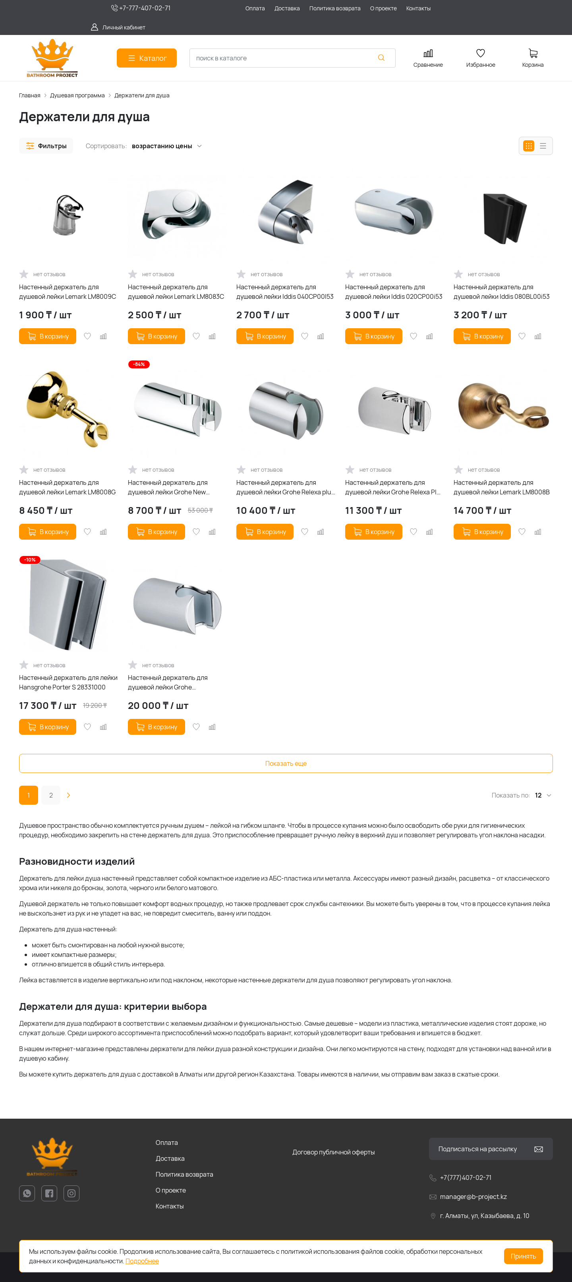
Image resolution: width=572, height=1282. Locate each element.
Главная (30, 95)
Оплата (167, 1142)
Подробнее (142, 1261)
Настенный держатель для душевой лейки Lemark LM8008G (67, 487)
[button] (46, 146)
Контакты (170, 1206)
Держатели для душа (142, 95)
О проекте (171, 1190)
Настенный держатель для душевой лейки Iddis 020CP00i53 (394, 292)
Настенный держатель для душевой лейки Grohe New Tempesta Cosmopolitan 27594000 (168, 487)
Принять (523, 1256)
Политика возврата (184, 1174)
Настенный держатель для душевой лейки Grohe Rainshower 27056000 (168, 682)
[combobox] (292, 58)
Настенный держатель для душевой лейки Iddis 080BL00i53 (502, 292)
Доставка (170, 1158)
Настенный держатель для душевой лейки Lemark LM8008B (502, 487)
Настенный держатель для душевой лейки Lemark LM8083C (176, 292)
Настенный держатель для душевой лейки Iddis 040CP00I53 (285, 292)
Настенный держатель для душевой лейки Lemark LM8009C (67, 292)
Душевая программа (77, 95)
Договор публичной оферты (333, 1152)
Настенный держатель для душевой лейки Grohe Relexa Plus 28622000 (394, 487)
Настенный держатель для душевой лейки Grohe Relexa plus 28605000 (285, 487)
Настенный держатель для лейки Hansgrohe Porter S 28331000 (68, 682)
